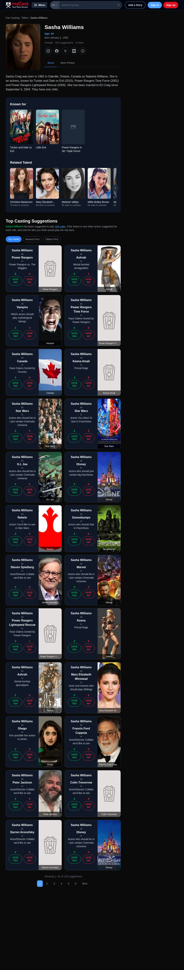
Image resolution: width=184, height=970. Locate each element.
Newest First (32, 239)
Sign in (155, 5)
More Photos (68, 62)
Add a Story (135, 5)
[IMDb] (74, 51)
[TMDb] (82, 51)
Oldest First (51, 239)
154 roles (60, 226)
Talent (24, 17)
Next (84, 883)
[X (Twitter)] (65, 51)
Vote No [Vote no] (30, 281)
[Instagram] (48, 51)
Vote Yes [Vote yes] (15, 281)
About (50, 62)
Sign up (170, 5)
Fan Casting (12, 17)
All (54, 5)
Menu (39, 5)
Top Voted (13, 239)
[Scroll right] (115, 188)
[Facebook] (56, 51)
